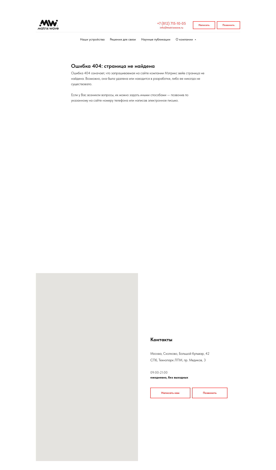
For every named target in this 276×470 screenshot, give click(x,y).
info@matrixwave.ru (171, 27)
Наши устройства (92, 39)
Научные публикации (155, 39)
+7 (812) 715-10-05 (171, 23)
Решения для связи (123, 39)
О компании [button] (185, 39)
